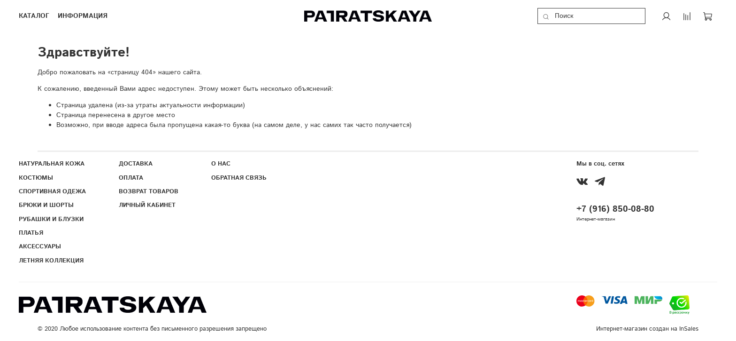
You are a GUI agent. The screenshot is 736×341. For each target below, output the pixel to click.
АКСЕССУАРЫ (40, 246)
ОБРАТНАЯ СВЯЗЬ (239, 178)
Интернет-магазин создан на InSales (647, 329)
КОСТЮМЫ (36, 178)
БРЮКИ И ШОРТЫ (46, 205)
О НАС (220, 163)
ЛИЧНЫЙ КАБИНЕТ (147, 205)
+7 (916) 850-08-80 (615, 209)
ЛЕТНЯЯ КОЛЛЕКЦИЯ (51, 260)
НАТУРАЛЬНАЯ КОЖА (51, 163)
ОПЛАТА (131, 178)
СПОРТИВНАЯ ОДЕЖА (52, 191)
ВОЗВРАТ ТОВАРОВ (148, 191)
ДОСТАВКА (136, 163)
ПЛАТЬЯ (31, 233)
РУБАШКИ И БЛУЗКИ (51, 219)
